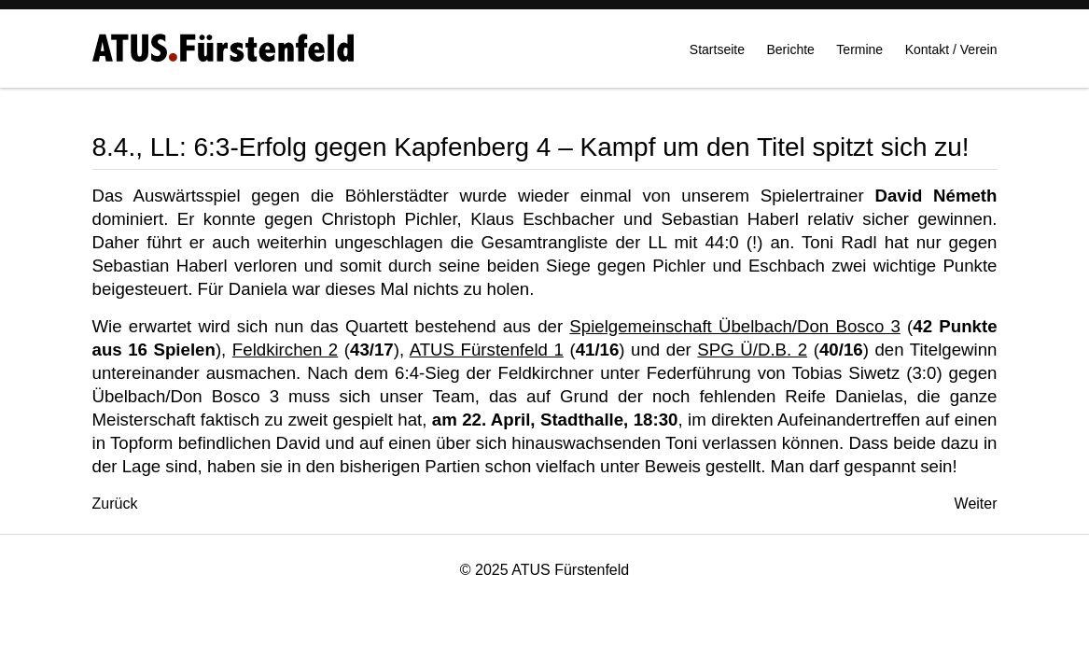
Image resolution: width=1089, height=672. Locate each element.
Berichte (791, 56)
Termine (859, 56)
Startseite (717, 56)
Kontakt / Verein (951, 56)
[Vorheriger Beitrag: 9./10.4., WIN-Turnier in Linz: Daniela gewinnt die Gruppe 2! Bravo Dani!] (115, 503)
